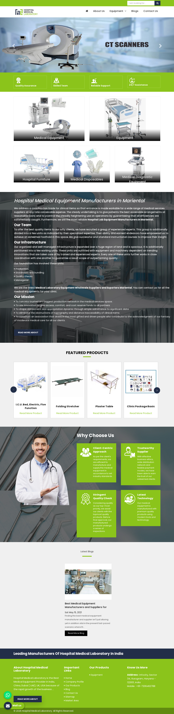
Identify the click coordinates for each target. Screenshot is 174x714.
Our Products (72, 685)
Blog (67, 689)
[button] (13, 44)
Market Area (71, 700)
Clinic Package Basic (141, 406)
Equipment (118, 11)
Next (157, 390)
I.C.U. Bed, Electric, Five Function (31, 406)
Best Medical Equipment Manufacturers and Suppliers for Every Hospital (86, 607)
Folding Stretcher (67, 406)
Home (68, 678)
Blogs (134, 11)
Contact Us (150, 11)
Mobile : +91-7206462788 (141, 686)
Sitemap (69, 696)
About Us (99, 11)
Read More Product (31, 413)
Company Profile (74, 681)
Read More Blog (76, 633)
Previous (13, 389)
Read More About (28, 332)
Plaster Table (104, 406)
